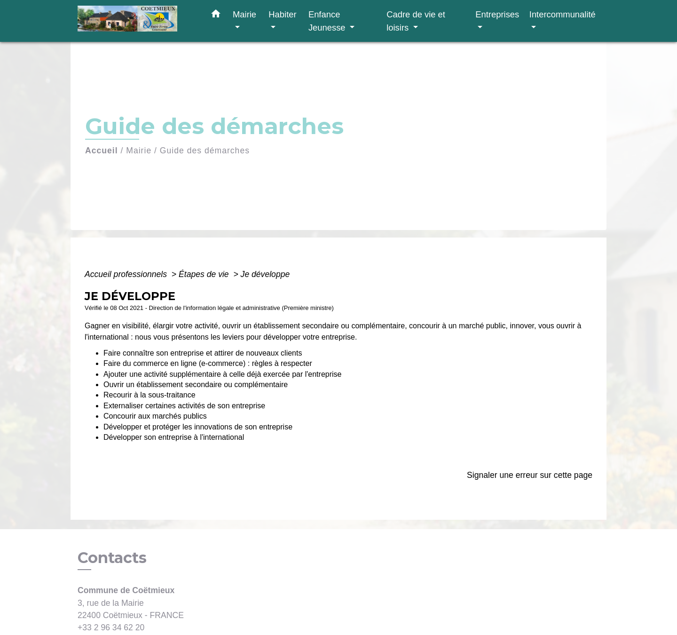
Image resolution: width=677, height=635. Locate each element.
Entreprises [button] (497, 14)
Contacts (112, 558)
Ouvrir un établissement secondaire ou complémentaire (195, 385)
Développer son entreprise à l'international (173, 437)
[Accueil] (136, 21)
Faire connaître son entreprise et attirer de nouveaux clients (202, 353)
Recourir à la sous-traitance (149, 395)
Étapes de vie (205, 274)
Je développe (265, 274)
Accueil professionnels (127, 274)
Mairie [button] (244, 14)
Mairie (138, 150)
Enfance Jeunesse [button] (328, 20)
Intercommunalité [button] (562, 14)
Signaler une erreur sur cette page (529, 475)
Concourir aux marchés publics (155, 416)
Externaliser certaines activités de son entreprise (184, 406)
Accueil (101, 150)
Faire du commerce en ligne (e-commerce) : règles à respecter (207, 363)
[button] (216, 15)
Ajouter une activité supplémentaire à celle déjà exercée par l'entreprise (222, 374)
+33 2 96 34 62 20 (111, 627)
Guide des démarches (205, 150)
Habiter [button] (282, 14)
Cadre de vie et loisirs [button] (415, 20)
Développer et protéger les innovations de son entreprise (197, 427)
